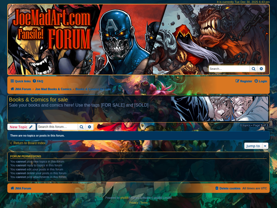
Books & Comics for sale (38, 100)
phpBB (124, 197)
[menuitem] (37, 81)
